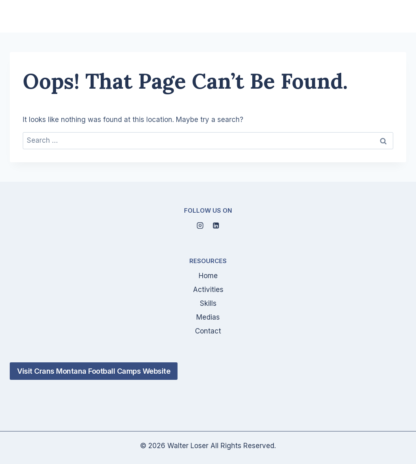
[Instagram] (200, 225)
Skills (208, 303)
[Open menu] (396, 16)
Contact (208, 331)
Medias (208, 317)
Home (208, 276)
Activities (208, 289)
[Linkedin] (216, 225)
